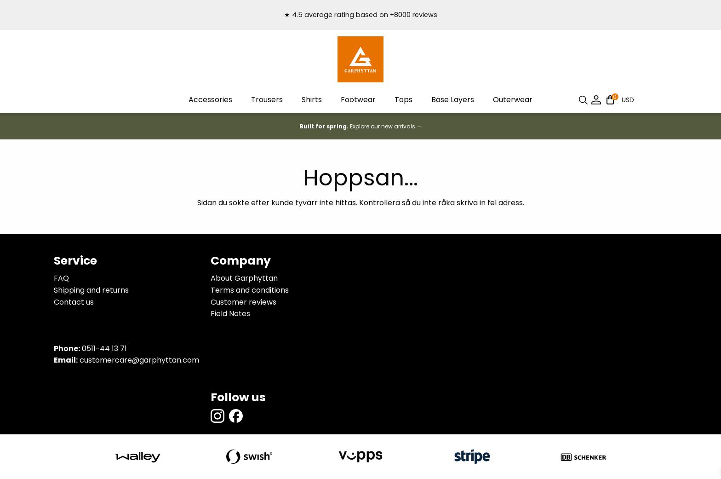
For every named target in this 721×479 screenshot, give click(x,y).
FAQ (61, 278)
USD (628, 99)
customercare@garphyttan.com (139, 360)
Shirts (312, 99)
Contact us (74, 302)
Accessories (210, 99)
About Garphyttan (244, 278)
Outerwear (512, 99)
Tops (403, 99)
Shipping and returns (91, 290)
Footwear (358, 99)
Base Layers (452, 99)
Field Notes (230, 313)
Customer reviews (243, 302)
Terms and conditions (250, 290)
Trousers (267, 99)
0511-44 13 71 (104, 348)
